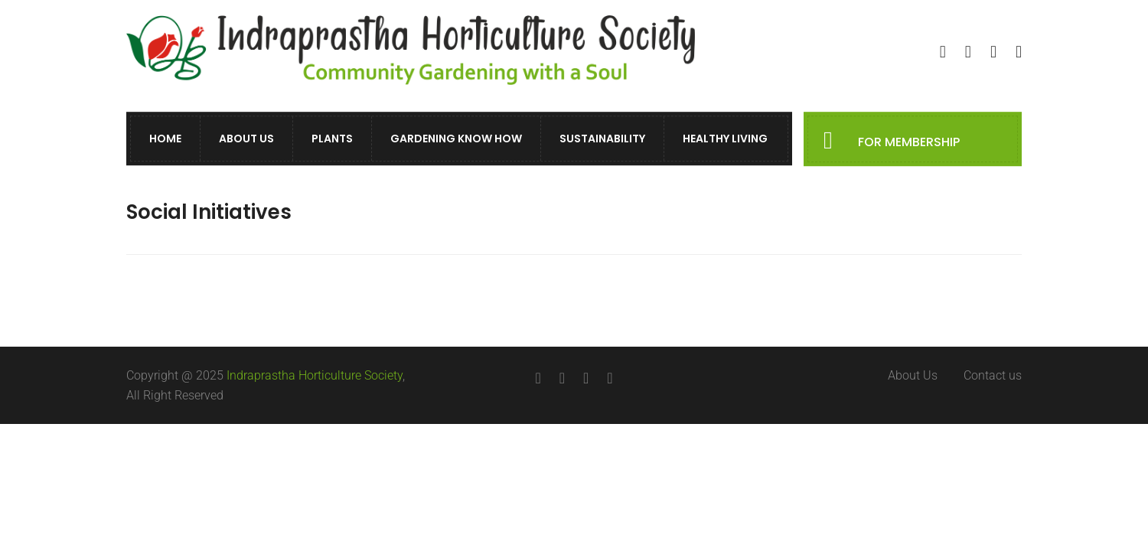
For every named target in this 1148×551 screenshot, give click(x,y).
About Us (246, 139)
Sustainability (602, 139)
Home (165, 139)
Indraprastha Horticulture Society (315, 375)
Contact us (993, 375)
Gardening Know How (456, 139)
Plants (332, 139)
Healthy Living (725, 139)
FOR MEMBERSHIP (909, 143)
